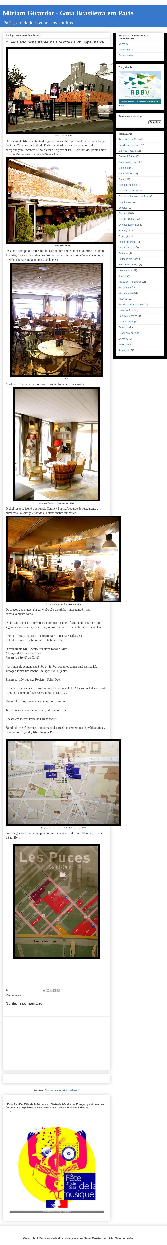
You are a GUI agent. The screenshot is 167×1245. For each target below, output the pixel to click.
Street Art (124, 344)
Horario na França (128, 264)
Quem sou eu (126, 49)
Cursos (122, 179)
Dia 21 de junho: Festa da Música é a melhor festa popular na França (53, 1098)
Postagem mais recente (23, 1078)
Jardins (122, 276)
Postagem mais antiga (91, 1078)
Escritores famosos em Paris (134, 196)
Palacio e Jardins (128, 316)
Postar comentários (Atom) (62, 1090)
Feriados (123, 253)
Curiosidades (126, 173)
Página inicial (57, 1078)
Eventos (123, 213)
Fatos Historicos (127, 241)
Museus (123, 298)
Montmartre (125, 287)
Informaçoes (125, 270)
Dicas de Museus (128, 184)
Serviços (123, 43)
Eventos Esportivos (129, 224)
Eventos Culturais (128, 219)
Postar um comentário (24, 1009)
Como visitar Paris (128, 162)
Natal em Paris (127, 310)
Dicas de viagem (128, 190)
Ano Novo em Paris (129, 139)
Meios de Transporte (130, 281)
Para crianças (126, 321)
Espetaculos (125, 202)
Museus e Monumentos (131, 304)
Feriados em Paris (128, 259)
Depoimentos (126, 55)
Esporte (123, 207)
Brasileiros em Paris (129, 145)
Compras (124, 167)
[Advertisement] (57, 1043)
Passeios (124, 327)
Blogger (138, 1238)
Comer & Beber (31, 995)
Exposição (124, 236)
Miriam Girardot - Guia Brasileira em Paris (68, 13)
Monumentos (126, 293)
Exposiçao (124, 230)
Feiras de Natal (127, 247)
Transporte (124, 350)
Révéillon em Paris (129, 333)
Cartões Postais (127, 150)
